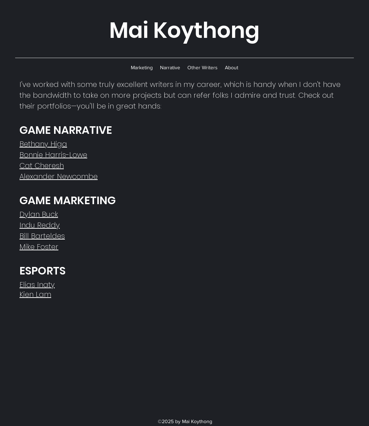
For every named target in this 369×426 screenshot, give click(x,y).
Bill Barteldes (42, 236)
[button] (141, 67)
